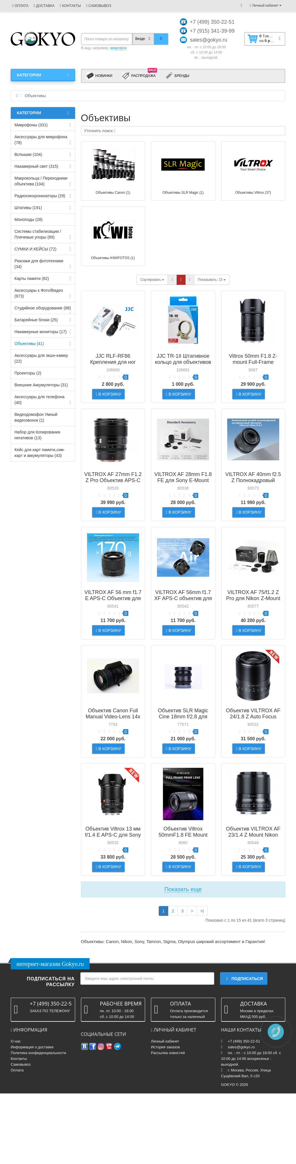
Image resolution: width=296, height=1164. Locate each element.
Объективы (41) (29, 343)
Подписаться (244, 1049)
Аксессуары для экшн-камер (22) (41, 358)
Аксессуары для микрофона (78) (40, 139)
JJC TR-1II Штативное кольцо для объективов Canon (183, 362)
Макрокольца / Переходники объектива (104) (40, 181)
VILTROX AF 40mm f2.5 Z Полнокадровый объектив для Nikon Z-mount (253, 498)
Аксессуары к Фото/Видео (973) (38, 293)
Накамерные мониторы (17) (40, 331)
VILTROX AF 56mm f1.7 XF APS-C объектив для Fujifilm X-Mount (183, 627)
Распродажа (139, 75)
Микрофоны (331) (31, 125)
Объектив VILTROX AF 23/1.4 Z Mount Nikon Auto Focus (253, 891)
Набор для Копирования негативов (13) (37, 435)
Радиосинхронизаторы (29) (39, 195)
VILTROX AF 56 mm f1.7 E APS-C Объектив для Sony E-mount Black (113, 627)
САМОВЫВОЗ (98, 6)
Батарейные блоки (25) (36, 320)
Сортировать (152, 280)
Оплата (17, 1141)
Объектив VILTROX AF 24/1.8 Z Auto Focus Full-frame (253, 759)
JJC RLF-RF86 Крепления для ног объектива (113, 362)
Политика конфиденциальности (38, 1123)
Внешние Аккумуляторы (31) (41, 385)
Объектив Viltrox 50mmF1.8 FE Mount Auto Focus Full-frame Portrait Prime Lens (183, 894)
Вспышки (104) (28, 154)
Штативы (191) (28, 207)
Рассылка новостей (168, 1123)
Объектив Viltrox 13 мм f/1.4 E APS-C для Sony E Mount (113, 891)
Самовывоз (21, 1135)
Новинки (99, 76)
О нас (16, 1112)
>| (202, 981)
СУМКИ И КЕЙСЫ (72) (35, 249)
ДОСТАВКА (44, 6)
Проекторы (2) (27, 373)
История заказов (165, 1117)
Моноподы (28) (28, 219)
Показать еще (183, 960)
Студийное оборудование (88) (42, 308)
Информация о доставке (32, 1117)
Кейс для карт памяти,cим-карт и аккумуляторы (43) (39, 452)
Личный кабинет (165, 1112)
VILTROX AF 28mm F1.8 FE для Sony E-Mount (183, 491)
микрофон (118, 48)
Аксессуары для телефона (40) (39, 399)
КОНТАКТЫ (70, 6)
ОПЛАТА (20, 6)
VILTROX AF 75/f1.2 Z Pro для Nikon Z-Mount (253, 624)
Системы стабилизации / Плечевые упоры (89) (37, 234)
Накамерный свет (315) (36, 166)
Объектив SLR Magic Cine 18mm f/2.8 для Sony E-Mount (183, 759)
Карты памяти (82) (31, 278)
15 (212, 280)
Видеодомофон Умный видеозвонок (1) (35, 417)
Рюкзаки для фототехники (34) (38, 264)
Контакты (19, 1129)
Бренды (177, 76)
